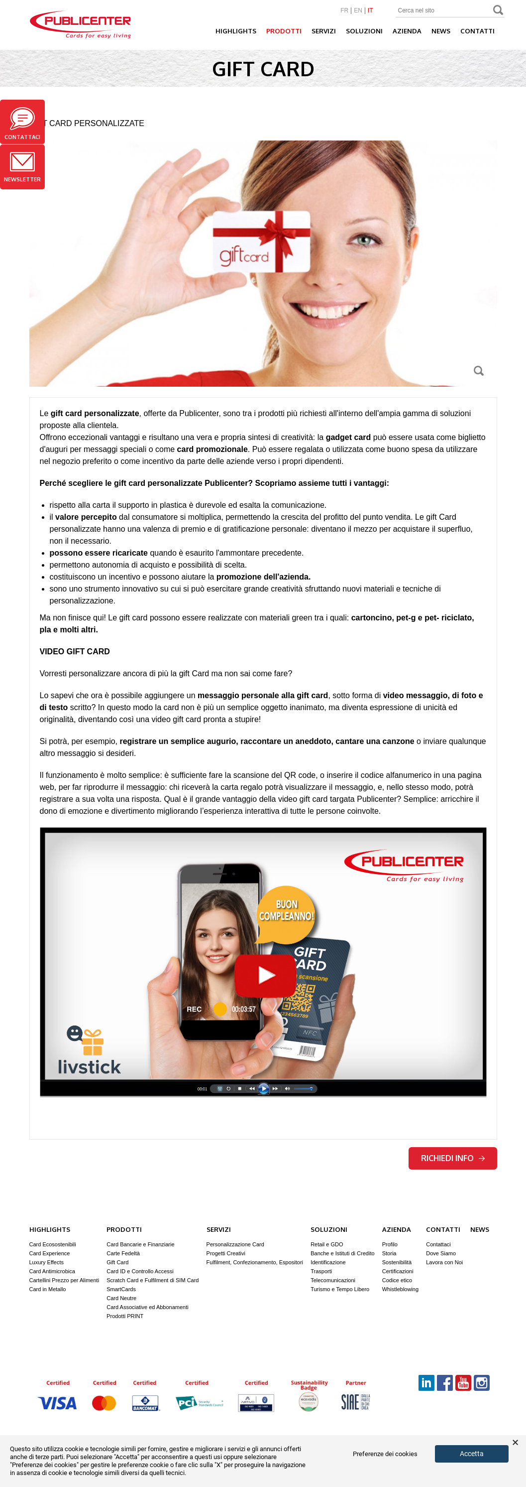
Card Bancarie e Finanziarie (140, 1244)
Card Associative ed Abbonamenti (147, 1307)
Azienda (407, 31)
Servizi (324, 31)
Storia (389, 1253)
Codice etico (397, 1280)
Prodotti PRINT (124, 1316)
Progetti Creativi (226, 1253)
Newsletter (22, 167)
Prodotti (284, 31)
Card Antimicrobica (52, 1271)
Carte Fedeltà (123, 1253)
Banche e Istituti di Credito (342, 1253)
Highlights (235, 31)
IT (370, 10)
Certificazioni (398, 1271)
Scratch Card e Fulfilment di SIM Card (152, 1280)
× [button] (515, 1442)
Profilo (390, 1244)
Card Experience (49, 1253)
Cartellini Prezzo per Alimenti (64, 1280)
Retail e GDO (327, 1244)
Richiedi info (453, 1158)
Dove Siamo (441, 1253)
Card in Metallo (47, 1289)
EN (358, 10)
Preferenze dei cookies (385, 1454)
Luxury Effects (46, 1262)
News (440, 31)
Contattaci (22, 124)
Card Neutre (121, 1298)
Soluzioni (364, 31)
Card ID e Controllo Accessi (140, 1271)
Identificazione (328, 1262)
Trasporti (321, 1271)
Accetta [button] (472, 1454)
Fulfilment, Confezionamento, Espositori (255, 1262)
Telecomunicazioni (333, 1280)
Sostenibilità (397, 1262)
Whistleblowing (400, 1289)
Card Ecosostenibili (52, 1244)
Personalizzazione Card (235, 1244)
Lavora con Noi (444, 1262)
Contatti (477, 31)
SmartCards (121, 1289)
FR (344, 10)
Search (499, 11)
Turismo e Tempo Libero (340, 1289)
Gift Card (117, 1262)
